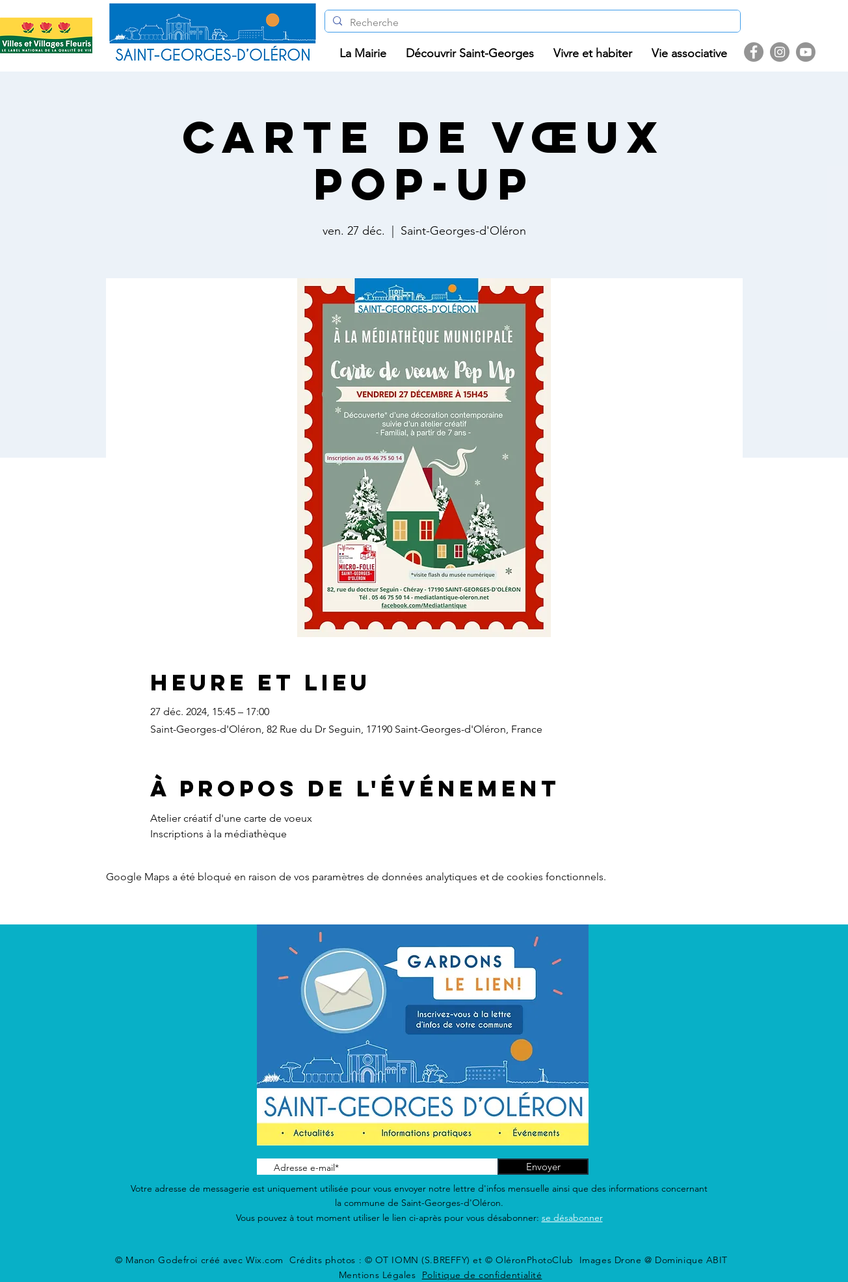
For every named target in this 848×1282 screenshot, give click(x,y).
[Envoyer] (543, 1166)
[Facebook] (753, 52)
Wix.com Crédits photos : (305, 1260)
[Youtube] (805, 52)
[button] (363, 54)
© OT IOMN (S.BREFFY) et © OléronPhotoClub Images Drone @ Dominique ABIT (546, 1260)
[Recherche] (531, 22)
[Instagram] (779, 52)
